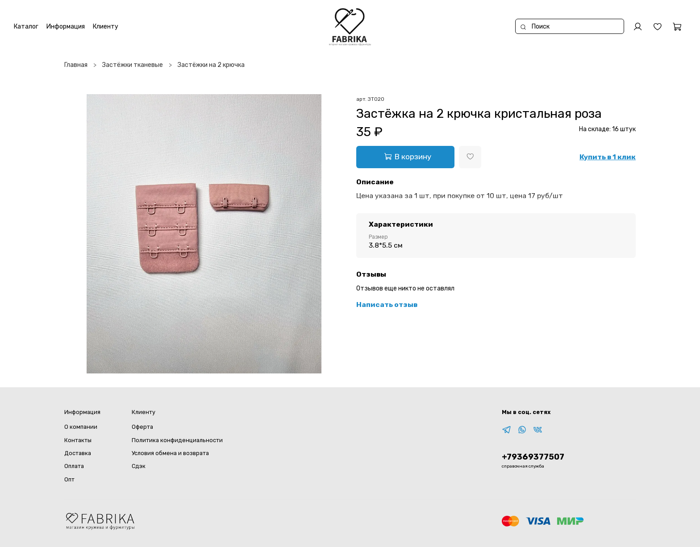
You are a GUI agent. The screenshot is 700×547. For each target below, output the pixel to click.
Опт (69, 479)
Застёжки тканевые (132, 65)
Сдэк (139, 466)
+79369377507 (533, 457)
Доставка (77, 453)
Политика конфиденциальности (177, 440)
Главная (76, 65)
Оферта (142, 426)
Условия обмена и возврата (170, 453)
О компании (80, 426)
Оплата (74, 466)
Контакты (78, 440)
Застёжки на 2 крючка (211, 65)
